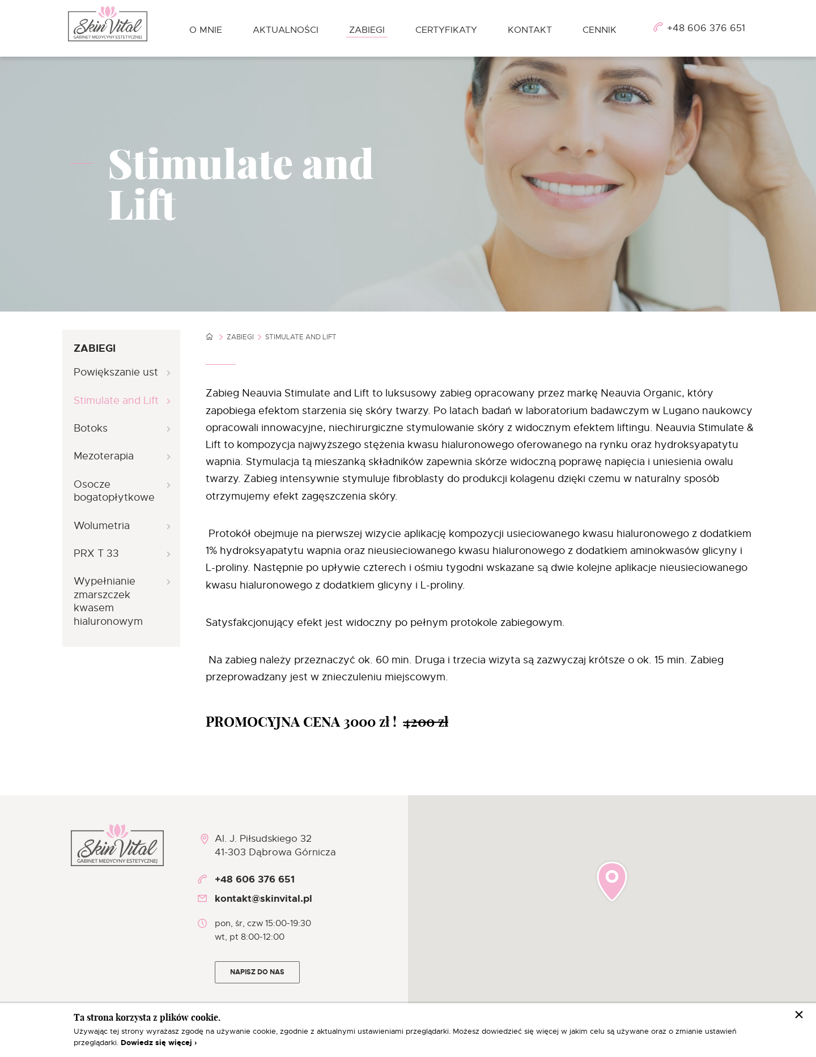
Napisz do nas (257, 972)
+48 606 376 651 (706, 28)
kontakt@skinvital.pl (263, 898)
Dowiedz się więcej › (159, 1042)
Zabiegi (240, 337)
